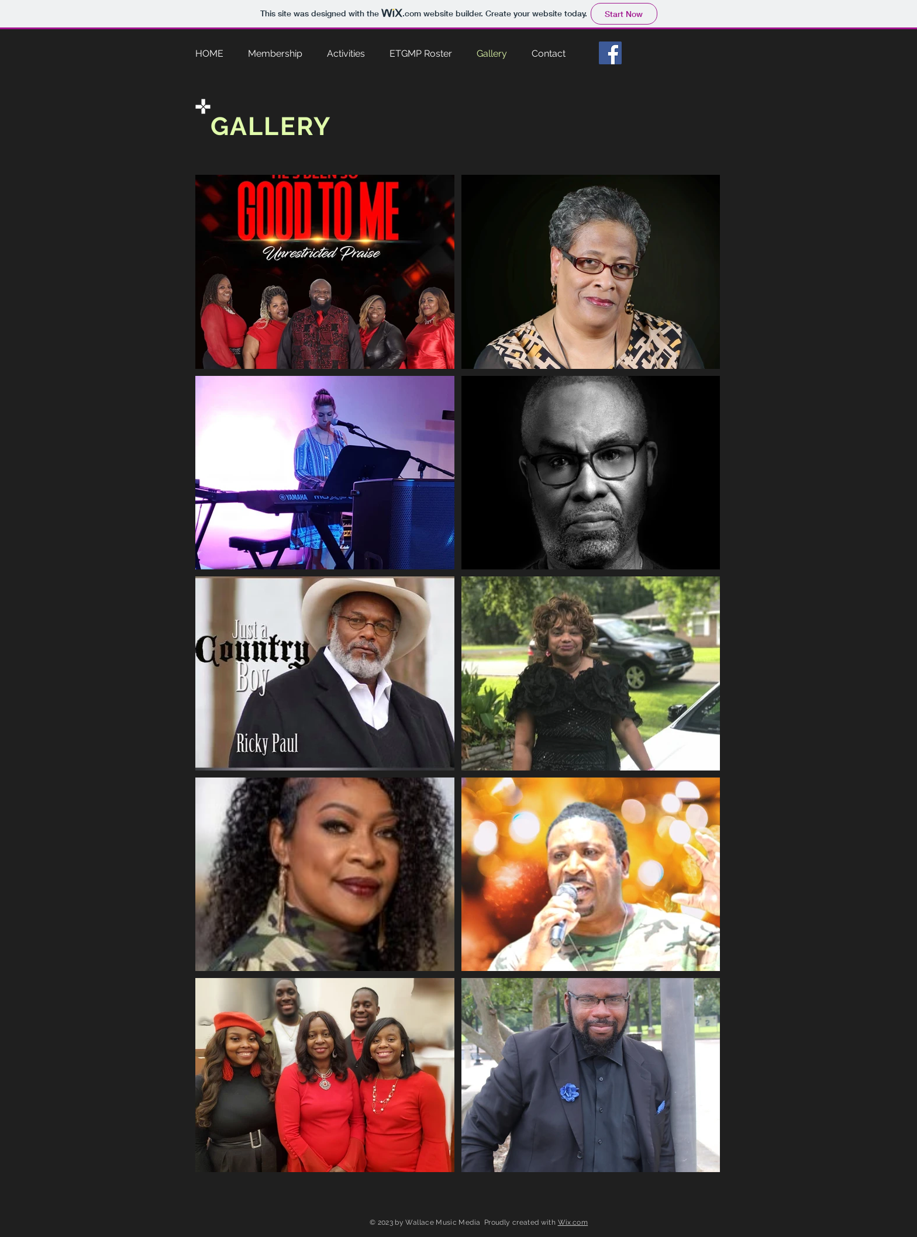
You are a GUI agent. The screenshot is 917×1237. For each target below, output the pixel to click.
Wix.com (573, 1222)
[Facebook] (610, 53)
